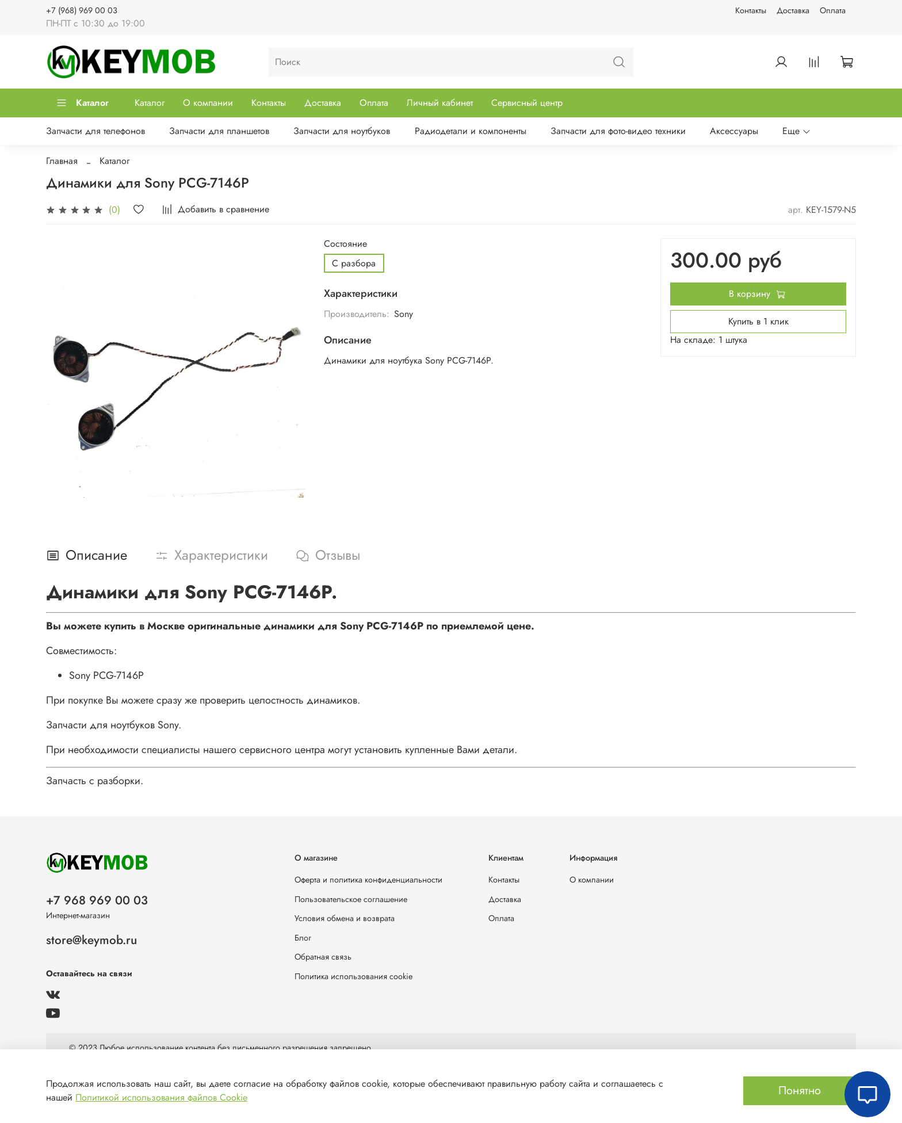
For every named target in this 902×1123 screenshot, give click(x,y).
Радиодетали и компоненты (470, 130)
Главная (62, 160)
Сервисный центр (527, 102)
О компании (208, 102)
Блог (303, 938)
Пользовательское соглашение (351, 899)
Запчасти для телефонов (95, 130)
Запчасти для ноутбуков (341, 130)
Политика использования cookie (353, 976)
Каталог (82, 102)
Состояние (345, 243)
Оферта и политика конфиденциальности (368, 879)
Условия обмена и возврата (345, 918)
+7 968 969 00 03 (97, 900)
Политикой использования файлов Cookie (161, 1097)
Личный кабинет (440, 102)
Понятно (799, 1090)
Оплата (833, 10)
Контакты (750, 10)
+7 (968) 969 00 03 (81, 10)
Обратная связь (323, 956)
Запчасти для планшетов (219, 130)
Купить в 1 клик (758, 321)
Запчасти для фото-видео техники (618, 130)
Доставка (793, 10)
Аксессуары (734, 130)
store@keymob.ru (91, 940)
